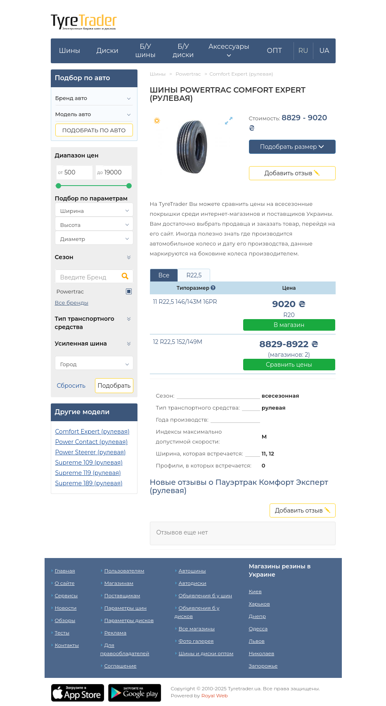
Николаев (262, 653)
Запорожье (263, 666)
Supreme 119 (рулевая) (88, 473)
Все (164, 275)
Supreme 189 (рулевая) (89, 483)
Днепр (257, 616)
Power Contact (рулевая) (91, 442)
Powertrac (70, 291)
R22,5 (193, 275)
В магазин (289, 325)
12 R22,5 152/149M (178, 342)
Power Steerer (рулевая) (90, 452)
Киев (255, 591)
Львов (257, 641)
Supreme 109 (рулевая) (89, 462)
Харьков (259, 604)
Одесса (258, 628)
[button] (229, 50)
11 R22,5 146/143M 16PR (185, 301)
